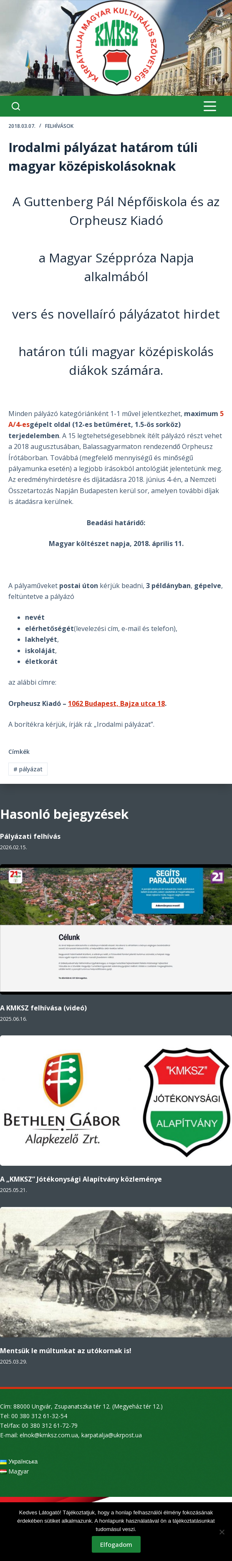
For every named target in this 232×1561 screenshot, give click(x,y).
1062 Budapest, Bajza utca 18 (116, 703)
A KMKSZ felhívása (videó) (43, 1007)
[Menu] (209, 106)
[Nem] (221, 1532)
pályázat (28, 769)
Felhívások (59, 126)
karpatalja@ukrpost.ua (111, 1435)
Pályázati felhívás (30, 836)
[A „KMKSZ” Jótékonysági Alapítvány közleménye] (116, 1100)
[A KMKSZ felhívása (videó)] (116, 929)
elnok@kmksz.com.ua (49, 1435)
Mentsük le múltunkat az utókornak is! (65, 1350)
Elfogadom (116, 1544)
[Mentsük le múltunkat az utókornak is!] (116, 1272)
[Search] (16, 106)
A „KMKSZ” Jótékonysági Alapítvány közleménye (81, 1179)
